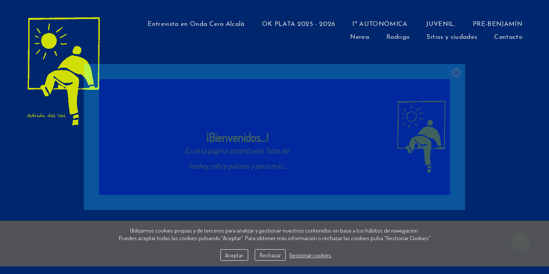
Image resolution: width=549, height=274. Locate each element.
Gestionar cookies (310, 255)
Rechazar (270, 255)
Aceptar (234, 255)
